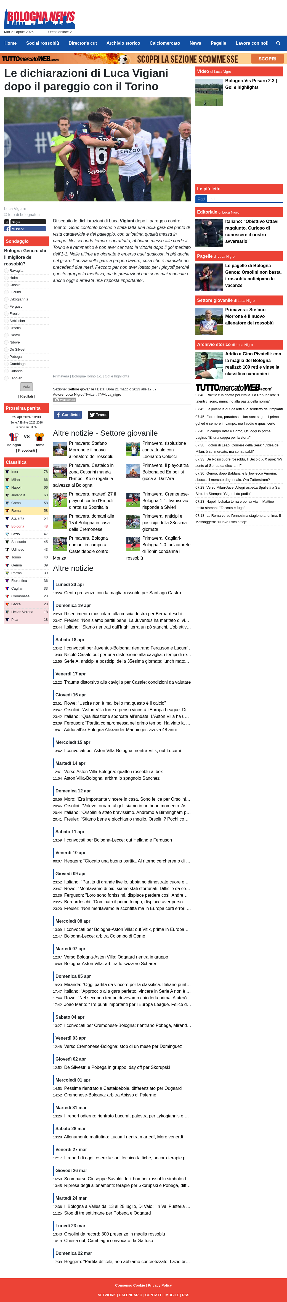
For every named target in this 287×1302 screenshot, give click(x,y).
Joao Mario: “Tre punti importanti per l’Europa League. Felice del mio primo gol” (141, 1004)
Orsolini (16, 328)
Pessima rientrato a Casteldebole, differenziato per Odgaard (123, 1088)
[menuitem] (278, 43)
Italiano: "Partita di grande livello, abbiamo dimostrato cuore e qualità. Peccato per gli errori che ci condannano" (173, 882)
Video (203, 71)
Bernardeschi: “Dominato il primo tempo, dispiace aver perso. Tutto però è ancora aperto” (151, 901)
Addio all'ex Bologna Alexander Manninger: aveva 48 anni (120, 729)
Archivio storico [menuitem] (123, 43)
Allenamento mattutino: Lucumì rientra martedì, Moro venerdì (123, 1137)
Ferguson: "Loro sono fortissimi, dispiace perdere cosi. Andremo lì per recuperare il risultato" (154, 895)
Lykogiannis (19, 299)
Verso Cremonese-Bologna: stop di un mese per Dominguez (123, 1046)
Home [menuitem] (10, 43)
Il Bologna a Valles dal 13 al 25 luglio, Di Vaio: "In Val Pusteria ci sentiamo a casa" (144, 1206)
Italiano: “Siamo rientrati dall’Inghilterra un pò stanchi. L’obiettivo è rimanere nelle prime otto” (154, 627)
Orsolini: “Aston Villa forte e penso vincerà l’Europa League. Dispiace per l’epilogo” (145, 709)
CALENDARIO (130, 1295)
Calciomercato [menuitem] (165, 43)
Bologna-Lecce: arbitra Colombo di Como (104, 936)
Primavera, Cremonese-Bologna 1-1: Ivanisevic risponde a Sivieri (165, 501)
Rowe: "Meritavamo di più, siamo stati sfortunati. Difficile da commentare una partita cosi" (151, 888)
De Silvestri (19, 349)
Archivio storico (214, 344)
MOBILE (172, 1295)
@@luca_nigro (109, 394)
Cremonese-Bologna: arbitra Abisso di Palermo (110, 1095)
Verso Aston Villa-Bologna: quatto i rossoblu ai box (113, 771)
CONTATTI (154, 1295)
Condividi (68, 414)
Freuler (15, 313)
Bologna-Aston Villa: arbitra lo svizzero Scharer (110, 963)
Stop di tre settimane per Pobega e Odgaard (107, 1213)
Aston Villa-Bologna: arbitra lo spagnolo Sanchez (112, 778)
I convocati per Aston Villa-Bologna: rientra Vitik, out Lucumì (122, 750)
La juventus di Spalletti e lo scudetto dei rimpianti (244, 409)
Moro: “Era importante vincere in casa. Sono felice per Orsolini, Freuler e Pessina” (144, 799)
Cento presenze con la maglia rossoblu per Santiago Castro (122, 592)
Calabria (16, 371)
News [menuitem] (195, 43)
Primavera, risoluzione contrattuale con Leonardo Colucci (164, 450)
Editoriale (207, 212)
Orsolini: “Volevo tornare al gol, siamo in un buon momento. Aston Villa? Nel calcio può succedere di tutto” (167, 805)
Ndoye (15, 342)
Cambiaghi (18, 364)
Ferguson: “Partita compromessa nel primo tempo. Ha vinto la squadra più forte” (142, 723)
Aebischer (17, 321)
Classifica (16, 462)
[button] (26, 386)
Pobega (16, 357)
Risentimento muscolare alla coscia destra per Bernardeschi (123, 613)
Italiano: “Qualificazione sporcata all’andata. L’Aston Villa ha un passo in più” (138, 716)
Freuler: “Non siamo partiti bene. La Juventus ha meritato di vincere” (131, 620)
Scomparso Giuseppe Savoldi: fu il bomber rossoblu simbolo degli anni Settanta (142, 1178)
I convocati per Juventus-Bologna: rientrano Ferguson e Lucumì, (127, 648)
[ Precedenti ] (26, 450)
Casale (15, 285)
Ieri (211, 199)
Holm (14, 278)
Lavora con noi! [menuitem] (252, 43)
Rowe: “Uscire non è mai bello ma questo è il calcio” (115, 703)
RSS (185, 1295)
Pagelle (204, 256)
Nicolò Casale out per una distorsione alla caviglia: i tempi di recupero (132, 654)
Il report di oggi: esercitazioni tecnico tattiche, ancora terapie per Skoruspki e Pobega (147, 1157)
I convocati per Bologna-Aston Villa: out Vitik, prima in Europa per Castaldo (137, 929)
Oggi (201, 199)
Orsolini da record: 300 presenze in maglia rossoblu (114, 1234)
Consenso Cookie (130, 1285)
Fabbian (16, 378)
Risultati (26, 396)
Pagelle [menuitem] (218, 43)
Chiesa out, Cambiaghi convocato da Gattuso (108, 1240)
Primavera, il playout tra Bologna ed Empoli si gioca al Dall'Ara (165, 472)
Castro (15, 335)
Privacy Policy (160, 1285)
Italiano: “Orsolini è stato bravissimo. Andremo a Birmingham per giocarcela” (138, 812)
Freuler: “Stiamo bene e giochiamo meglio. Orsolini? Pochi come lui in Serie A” (141, 819)
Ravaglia (16, 270)
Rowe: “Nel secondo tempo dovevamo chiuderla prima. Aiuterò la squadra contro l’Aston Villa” (156, 997)
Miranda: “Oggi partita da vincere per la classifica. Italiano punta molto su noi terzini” (146, 984)
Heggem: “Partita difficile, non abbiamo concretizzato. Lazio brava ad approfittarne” (145, 1261)
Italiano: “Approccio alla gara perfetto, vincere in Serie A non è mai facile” (135, 991)
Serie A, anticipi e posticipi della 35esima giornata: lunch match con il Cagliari (139, 661)
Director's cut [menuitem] (83, 43)
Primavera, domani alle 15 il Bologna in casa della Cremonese (91, 523)
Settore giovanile (81, 389)
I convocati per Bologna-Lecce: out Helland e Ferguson (118, 840)
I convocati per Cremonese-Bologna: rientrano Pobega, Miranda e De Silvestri (140, 1025)
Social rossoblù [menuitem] (42, 43)
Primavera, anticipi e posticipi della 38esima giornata (164, 523)
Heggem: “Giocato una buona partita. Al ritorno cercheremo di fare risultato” (138, 861)
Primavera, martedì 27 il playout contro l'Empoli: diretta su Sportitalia (92, 501)
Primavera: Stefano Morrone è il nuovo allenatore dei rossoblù (91, 450)
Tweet (98, 414)
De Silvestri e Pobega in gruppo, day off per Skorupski (117, 1067)
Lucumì (15, 292)
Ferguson (17, 306)
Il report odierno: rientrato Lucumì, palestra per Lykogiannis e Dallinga (132, 1116)
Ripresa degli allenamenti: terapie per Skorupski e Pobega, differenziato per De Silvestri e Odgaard (161, 1185)
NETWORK (107, 1295)
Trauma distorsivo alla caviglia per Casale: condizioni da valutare (127, 682)
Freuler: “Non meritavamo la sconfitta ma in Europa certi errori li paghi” (133, 908)
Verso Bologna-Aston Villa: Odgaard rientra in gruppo (116, 957)
